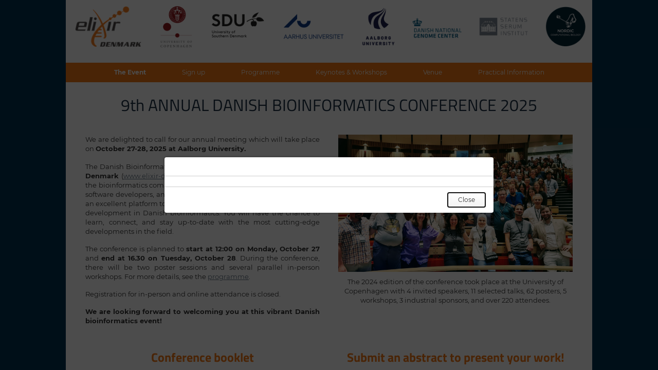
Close (466, 199)
